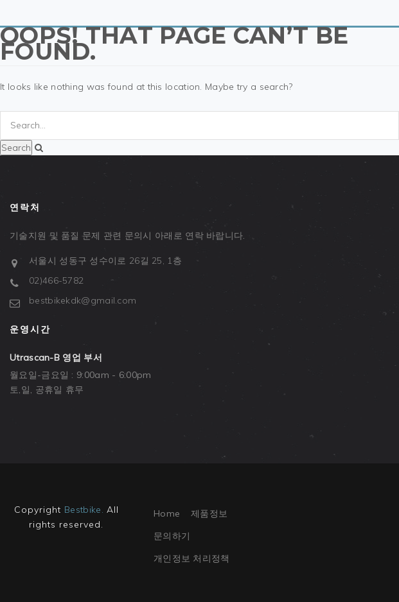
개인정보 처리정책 (192, 558)
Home (167, 513)
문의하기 (172, 536)
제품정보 (209, 513)
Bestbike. (83, 509)
